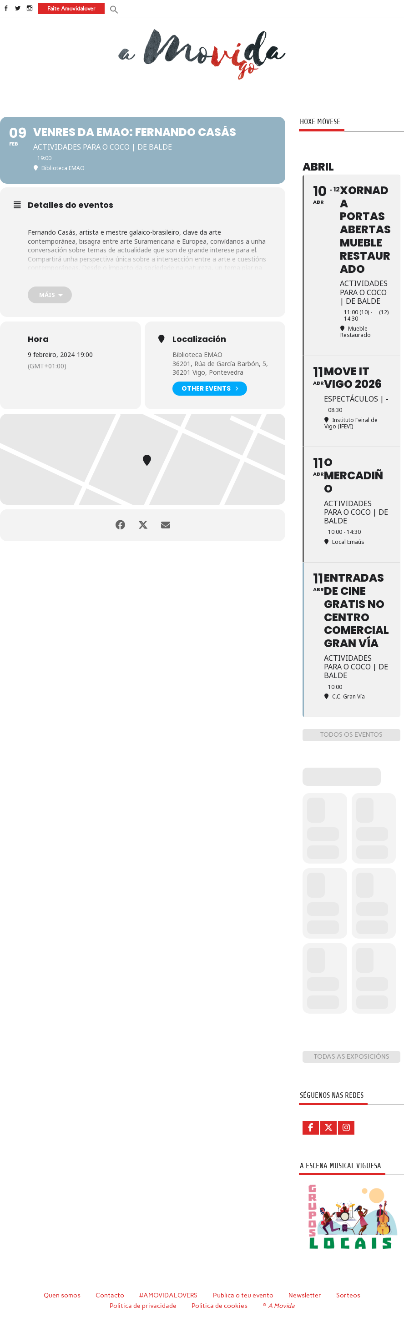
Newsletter (304, 1295)
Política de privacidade (143, 1305)
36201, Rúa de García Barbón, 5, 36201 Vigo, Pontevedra (220, 368)
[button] (114, 9)
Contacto (110, 1295)
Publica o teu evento (243, 1295)
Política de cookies (219, 1305)
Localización (199, 339)
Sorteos (348, 1295)
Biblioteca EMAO (197, 354)
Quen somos (62, 1295)
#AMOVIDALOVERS (168, 1295)
